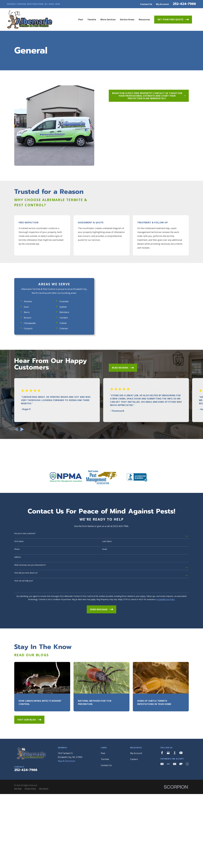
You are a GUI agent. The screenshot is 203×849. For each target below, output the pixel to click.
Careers (134, 839)
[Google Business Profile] (168, 833)
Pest (103, 833)
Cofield (60, 403)
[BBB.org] (174, 833)
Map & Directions (66, 841)
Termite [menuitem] (91, 19)
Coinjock (25, 408)
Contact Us (146, 4)
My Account (162, 4)
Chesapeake (27, 403)
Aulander (61, 381)
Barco (24, 392)
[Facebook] (162, 833)
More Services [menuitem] (108, 19)
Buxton (24, 397)
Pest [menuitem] (80, 19)
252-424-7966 (184, 3)
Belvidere (61, 392)
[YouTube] (180, 833)
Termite (105, 839)
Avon (23, 387)
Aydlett (60, 387)
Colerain (61, 408)
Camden (61, 397)
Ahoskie (25, 381)
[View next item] (22, 510)
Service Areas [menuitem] (127, 19)
